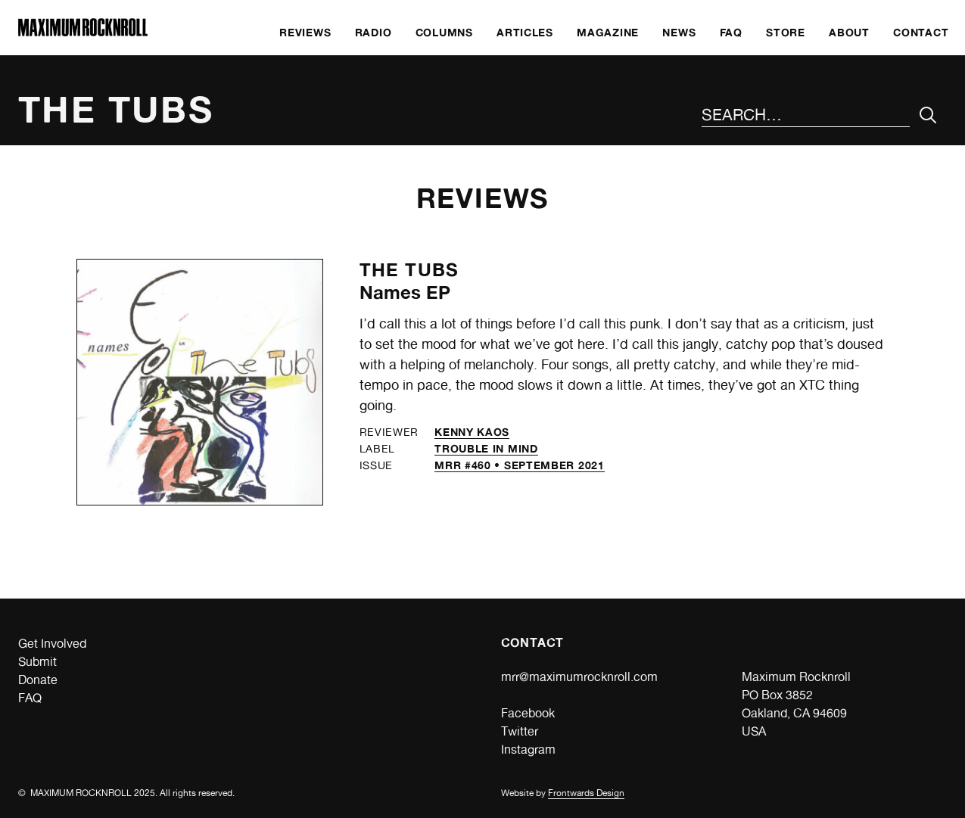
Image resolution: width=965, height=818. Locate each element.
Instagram (528, 749)
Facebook (528, 713)
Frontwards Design (586, 793)
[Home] (83, 32)
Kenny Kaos (471, 431)
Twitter (519, 731)
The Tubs (409, 270)
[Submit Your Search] (928, 115)
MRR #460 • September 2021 (519, 465)
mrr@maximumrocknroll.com (579, 677)
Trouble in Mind (486, 448)
